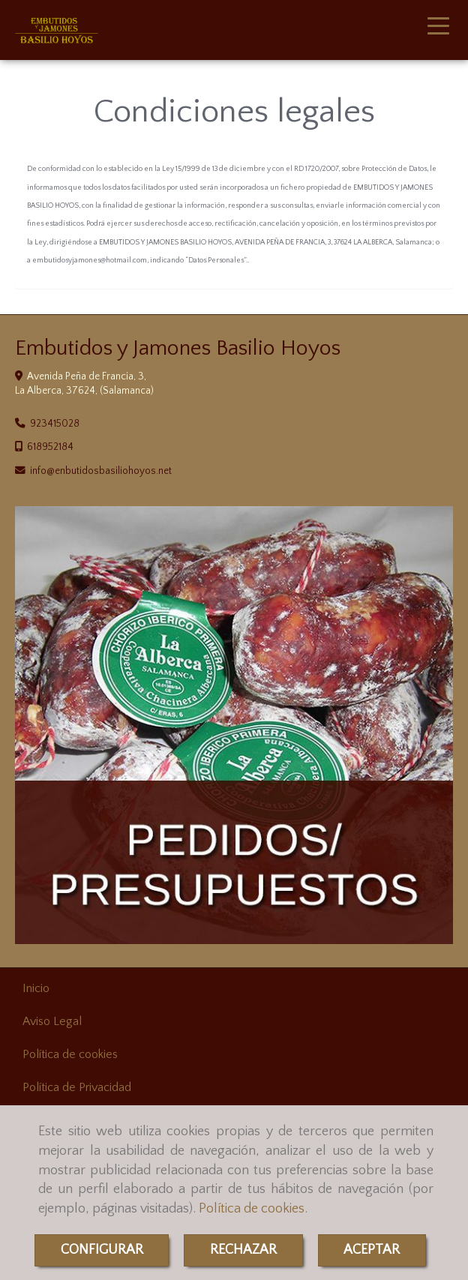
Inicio (36, 988)
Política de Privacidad (76, 1087)
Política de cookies (251, 1208)
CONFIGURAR (102, 1250)
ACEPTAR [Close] (372, 1250)
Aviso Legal (52, 1021)
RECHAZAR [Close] (243, 1250)
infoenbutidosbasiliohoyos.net (101, 471)
